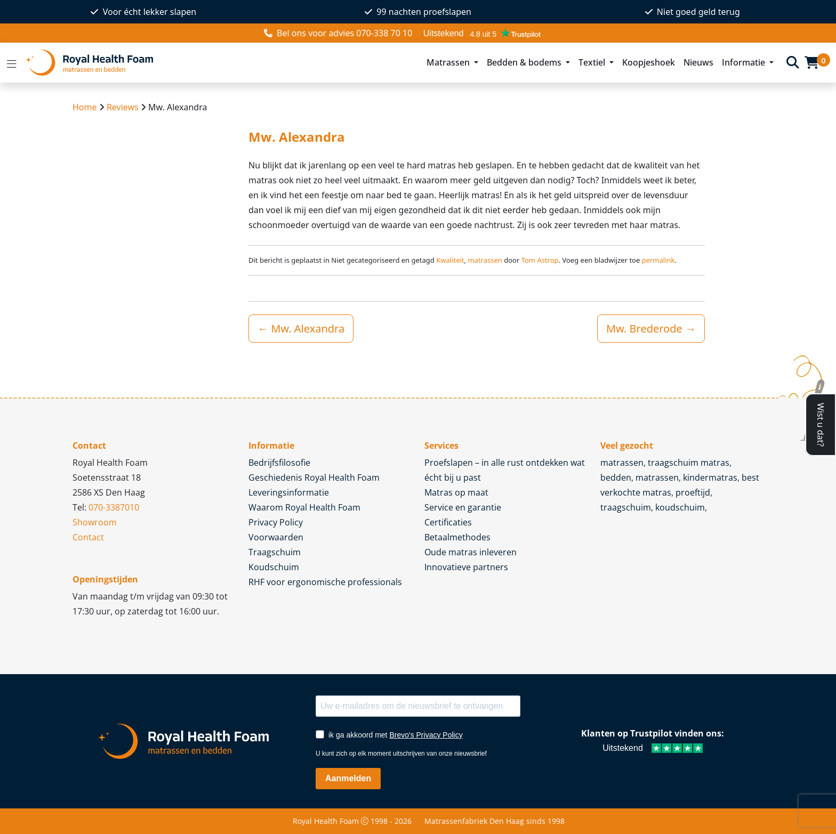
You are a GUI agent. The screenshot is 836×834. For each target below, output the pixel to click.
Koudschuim (273, 567)
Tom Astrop (540, 260)
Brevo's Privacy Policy (425, 735)
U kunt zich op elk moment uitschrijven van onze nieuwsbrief (401, 753)
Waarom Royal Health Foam (304, 507)
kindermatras (710, 477)
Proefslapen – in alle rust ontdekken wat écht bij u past (504, 470)
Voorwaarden (275, 537)
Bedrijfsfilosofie (279, 462)
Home (85, 107)
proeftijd (693, 492)
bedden (615, 477)
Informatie (744, 62)
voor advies (338, 33)
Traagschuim (274, 552)
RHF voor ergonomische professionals (325, 582)
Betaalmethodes (457, 537)
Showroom (95, 522)
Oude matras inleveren (470, 552)
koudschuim (680, 507)
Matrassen (449, 62)
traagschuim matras (688, 462)
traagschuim (625, 507)
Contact (88, 537)
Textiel (592, 62)
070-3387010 (114, 507)
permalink (658, 260)
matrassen (485, 260)
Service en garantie (462, 507)
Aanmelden (348, 778)
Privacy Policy (275, 522)
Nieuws (698, 62)
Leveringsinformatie (288, 492)
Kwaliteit (450, 260)
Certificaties (448, 522)
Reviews (123, 107)
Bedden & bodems (525, 62)
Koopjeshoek (648, 62)
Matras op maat (456, 492)
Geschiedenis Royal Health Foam (314, 477)
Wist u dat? (820, 424)
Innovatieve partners (466, 567)
